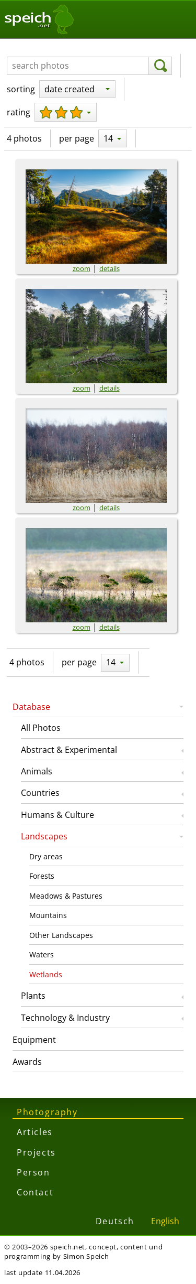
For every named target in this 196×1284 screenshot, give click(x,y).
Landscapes (44, 836)
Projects (36, 1152)
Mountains (48, 915)
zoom (81, 268)
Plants (33, 995)
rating (18, 112)
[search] (160, 66)
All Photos (41, 727)
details (109, 268)
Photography (47, 1112)
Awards (27, 1061)
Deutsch (115, 1221)
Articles (35, 1132)
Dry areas (46, 856)
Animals (36, 771)
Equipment (34, 1039)
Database (31, 707)
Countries (40, 793)
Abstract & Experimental (69, 750)
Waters (41, 954)
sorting (21, 89)
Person (33, 1172)
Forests (41, 876)
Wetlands (45, 974)
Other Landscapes (61, 935)
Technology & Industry (65, 1017)
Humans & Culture (57, 815)
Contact (35, 1192)
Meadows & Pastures (65, 896)
